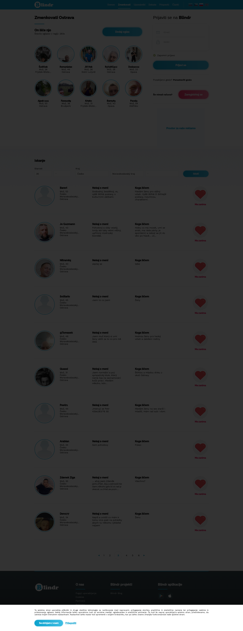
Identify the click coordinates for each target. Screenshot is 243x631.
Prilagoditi (70, 623)
